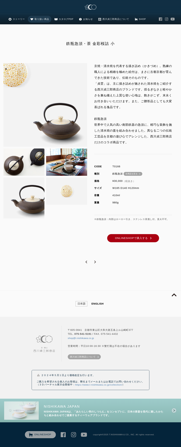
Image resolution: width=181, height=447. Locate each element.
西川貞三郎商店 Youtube (172, 19)
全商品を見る (131, 174)
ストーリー (19, 19)
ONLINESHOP (42, 434)
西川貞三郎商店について (116, 19)
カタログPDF (66, 19)
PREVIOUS (86, 262)
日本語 (81, 303)
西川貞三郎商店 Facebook (160, 19)
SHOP (142, 19)
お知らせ (88, 19)
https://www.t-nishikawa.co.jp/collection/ (98, 384)
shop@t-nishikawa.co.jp (81, 338)
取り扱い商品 (42, 19)
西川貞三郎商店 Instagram (166, 19)
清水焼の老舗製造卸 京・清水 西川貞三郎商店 (90, 7)
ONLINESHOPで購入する (131, 238)
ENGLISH (97, 303)
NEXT (95, 262)
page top (174, 295)
